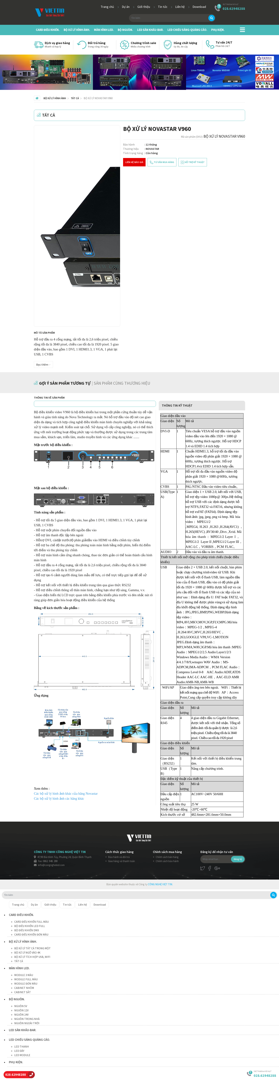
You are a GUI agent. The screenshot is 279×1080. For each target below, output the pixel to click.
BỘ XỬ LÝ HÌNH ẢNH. (77, 30)
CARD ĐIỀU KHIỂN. (48, 30)
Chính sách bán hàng (167, 857)
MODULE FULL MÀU (26, 979)
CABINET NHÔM (24, 988)
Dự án (126, 7)
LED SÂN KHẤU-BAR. (150, 30)
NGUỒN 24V (21, 1014)
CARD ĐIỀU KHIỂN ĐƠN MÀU (31, 934)
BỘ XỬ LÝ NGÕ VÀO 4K (27, 952)
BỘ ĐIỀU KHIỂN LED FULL (29, 926)
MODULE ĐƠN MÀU (25, 983)
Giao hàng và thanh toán (121, 861)
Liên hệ (180, 7)
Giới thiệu (144, 7)
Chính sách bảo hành (167, 861)
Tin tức (163, 7)
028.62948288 (234, 8)
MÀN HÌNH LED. (104, 30)
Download (199, 7)
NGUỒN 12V (21, 1010)
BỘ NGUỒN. (125, 30)
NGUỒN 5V (20, 1006)
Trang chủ (108, 7)
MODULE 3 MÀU (23, 975)
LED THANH (21, 1046)
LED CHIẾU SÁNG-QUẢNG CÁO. (187, 30)
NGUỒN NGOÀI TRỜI (26, 1023)
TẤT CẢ (18, 961)
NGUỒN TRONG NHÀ (27, 1019)
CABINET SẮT (22, 992)
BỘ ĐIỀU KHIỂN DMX (26, 930)
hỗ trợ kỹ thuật (193, 162)
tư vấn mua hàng (162, 162)
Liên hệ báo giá (134, 162)
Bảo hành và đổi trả (119, 857)
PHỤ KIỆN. (218, 30)
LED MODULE (22, 1055)
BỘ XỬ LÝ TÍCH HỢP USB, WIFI (32, 957)
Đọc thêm (43, 364)
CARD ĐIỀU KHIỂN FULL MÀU (31, 921)
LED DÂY (19, 1051)
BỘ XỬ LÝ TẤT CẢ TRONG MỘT (32, 948)
